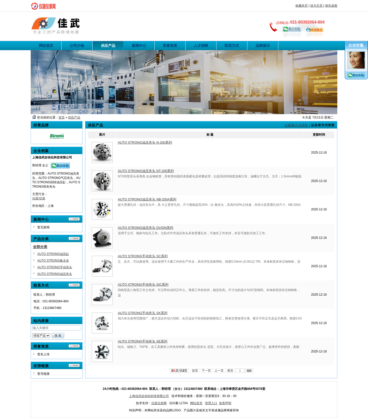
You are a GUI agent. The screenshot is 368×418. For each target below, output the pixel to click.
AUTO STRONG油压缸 (53, 254)
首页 (62, 117)
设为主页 (316, 5)
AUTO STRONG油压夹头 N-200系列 (145, 142)
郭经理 (36, 165)
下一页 (206, 370)
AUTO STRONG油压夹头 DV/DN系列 (145, 228)
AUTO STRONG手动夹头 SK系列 (142, 313)
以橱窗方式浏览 (296, 125)
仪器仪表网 (159, 403)
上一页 (219, 370)
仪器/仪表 (38, 198)
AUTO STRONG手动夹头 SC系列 (143, 256)
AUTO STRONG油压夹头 (54, 274)
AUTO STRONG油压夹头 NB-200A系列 (147, 199)
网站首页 (196, 403)
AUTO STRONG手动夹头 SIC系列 (143, 284)
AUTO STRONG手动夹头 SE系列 (142, 341)
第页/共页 (179, 370)
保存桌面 (331, 5)
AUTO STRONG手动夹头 (54, 267)
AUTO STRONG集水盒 (53, 260)
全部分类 (40, 247)
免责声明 (225, 403)
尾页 (230, 370)
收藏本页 (301, 5)
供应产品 (74, 117)
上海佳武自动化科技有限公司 (149, 396)
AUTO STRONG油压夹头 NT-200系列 (146, 171)
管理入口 (211, 403)
